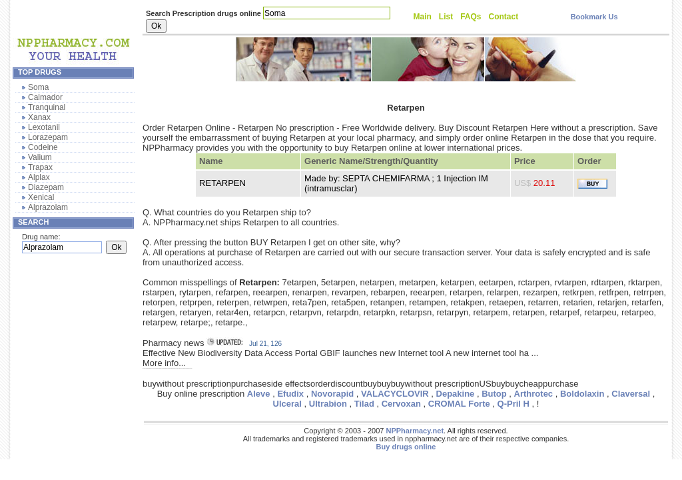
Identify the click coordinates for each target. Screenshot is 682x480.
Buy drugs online (406, 447)
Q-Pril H (513, 404)
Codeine (43, 147)
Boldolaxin (582, 394)
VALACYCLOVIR (395, 394)
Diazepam (46, 187)
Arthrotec (533, 394)
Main (423, 16)
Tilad (364, 404)
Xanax (39, 117)
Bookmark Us (594, 17)
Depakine (455, 394)
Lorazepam (48, 137)
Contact (504, 16)
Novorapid (332, 394)
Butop (494, 394)
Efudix (290, 394)
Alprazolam (48, 207)
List (446, 16)
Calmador (45, 97)
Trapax (40, 167)
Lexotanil (44, 127)
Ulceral (287, 404)
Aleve (258, 394)
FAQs (470, 16)
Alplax (39, 177)
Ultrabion (328, 404)
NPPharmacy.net (415, 431)
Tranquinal (46, 107)
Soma (38, 87)
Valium (40, 157)
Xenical (41, 197)
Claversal (630, 394)
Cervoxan (401, 404)
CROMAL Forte (459, 404)
